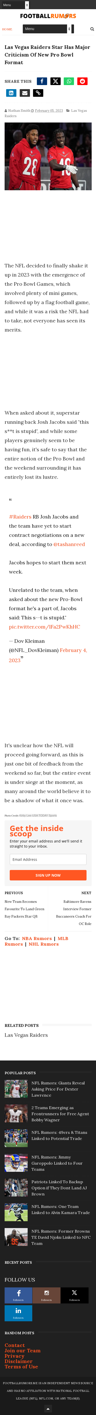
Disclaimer (19, 1361)
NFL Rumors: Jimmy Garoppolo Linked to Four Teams (57, 1163)
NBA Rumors (37, 938)
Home (7, 29)
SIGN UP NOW (48, 875)
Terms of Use (21, 1366)
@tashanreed (69, 544)
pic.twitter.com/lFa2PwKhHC (44, 626)
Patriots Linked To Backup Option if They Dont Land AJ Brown (59, 1187)
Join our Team (23, 1350)
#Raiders (20, 516)
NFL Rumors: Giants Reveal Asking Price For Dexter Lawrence (58, 1089)
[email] (48, 859)
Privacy (15, 1356)
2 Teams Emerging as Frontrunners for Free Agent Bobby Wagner (60, 1113)
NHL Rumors (44, 944)
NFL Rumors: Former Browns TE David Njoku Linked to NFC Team (61, 1237)
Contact (15, 1345)
